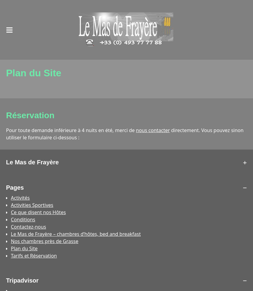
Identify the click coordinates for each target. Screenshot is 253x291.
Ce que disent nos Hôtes (38, 212)
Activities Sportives (32, 205)
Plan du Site (24, 248)
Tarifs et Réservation (34, 255)
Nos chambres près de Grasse (44, 241)
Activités (20, 198)
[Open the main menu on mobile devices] (9, 29)
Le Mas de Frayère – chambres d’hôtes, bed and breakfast (76, 234)
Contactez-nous (28, 226)
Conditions (23, 219)
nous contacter (153, 130)
